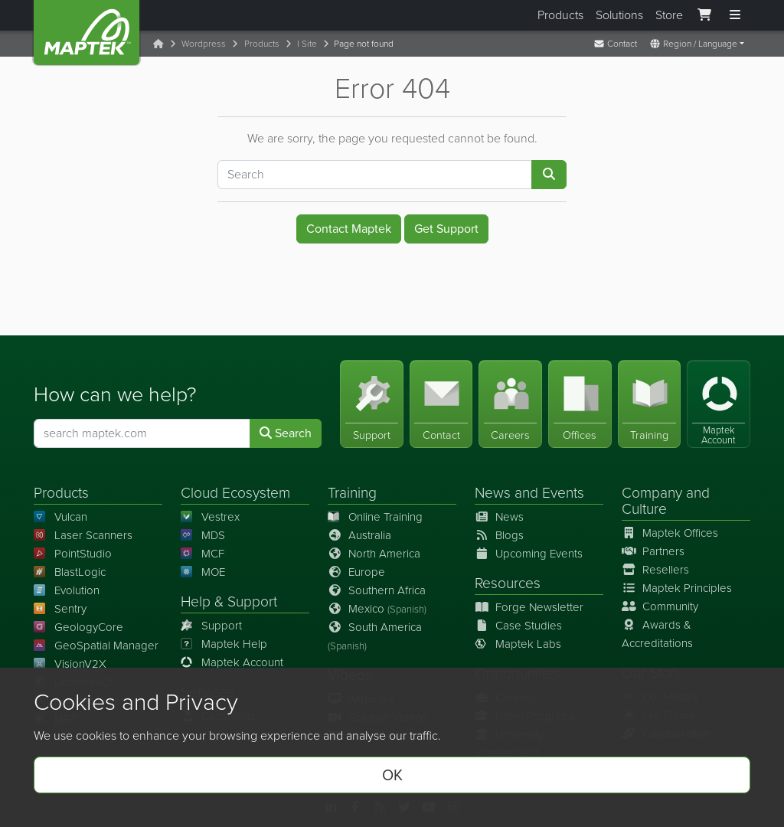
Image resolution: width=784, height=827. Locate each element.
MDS (203, 535)
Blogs (499, 535)
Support (211, 625)
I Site (307, 44)
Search (286, 433)
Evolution (67, 590)
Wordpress (203, 44)
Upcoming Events (529, 553)
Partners (653, 551)
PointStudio (73, 553)
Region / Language (693, 44)
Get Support (446, 228)
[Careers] (510, 404)
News (493, 493)
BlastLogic (70, 572)
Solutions (619, 15)
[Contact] (441, 404)
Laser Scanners (83, 535)
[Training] (649, 404)
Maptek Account (232, 662)
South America (375, 636)
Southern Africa (377, 590)
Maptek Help (224, 644)
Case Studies (518, 625)
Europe (356, 572)
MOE (203, 572)
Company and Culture (666, 501)
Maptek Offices (670, 533)
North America (374, 553)
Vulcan (60, 516)
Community (660, 606)
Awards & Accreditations (657, 634)
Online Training (375, 516)
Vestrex (210, 516)
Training (352, 493)
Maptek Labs (518, 644)
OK (392, 774)
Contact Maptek (348, 228)
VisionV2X (70, 663)
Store (669, 15)
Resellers (655, 569)
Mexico (377, 608)
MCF (202, 553)
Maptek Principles (677, 588)
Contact (615, 44)
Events (563, 493)
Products (560, 15)
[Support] (371, 404)
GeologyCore (78, 627)
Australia (359, 535)
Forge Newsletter (529, 607)
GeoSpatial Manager (96, 645)
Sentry (60, 608)
